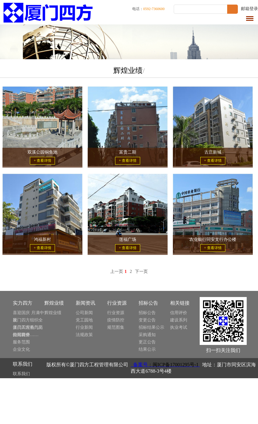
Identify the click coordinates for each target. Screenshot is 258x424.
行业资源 (115, 312)
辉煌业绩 (52, 312)
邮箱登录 (249, 8)
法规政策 (84, 334)
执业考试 (178, 327)
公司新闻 (84, 312)
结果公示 (147, 349)
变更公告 (147, 320)
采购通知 (147, 334)
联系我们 (21, 373)
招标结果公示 (151, 327)
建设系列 (178, 320)
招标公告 (147, 312)
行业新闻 (84, 327)
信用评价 (178, 312)
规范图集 (115, 327)
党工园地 (84, 320)
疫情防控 (115, 320)
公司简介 (21, 334)
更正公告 (147, 342)
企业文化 (21, 349)
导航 (249, 18)
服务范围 (21, 342)
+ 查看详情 (43, 160)
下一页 (141, 271)
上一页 (116, 271)
